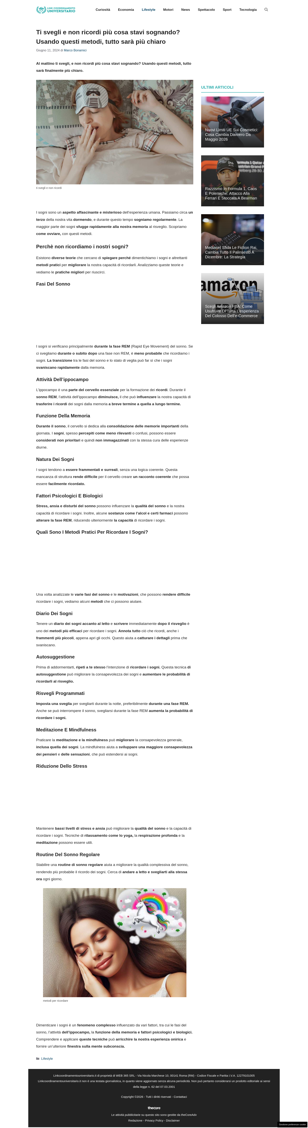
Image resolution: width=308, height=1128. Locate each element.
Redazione (135, 1120)
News (185, 10)
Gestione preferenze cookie (292, 1124)
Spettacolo (206, 10)
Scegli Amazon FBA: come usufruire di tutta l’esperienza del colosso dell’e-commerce (232, 311)
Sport (227, 10)
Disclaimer (173, 1120)
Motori (168, 10)
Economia (126, 10)
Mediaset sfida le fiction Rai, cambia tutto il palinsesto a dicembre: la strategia (231, 252)
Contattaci (180, 1096)
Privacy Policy (154, 1120)
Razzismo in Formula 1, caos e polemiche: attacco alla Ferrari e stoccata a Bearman (231, 193)
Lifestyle (148, 10)
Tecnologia (248, 10)
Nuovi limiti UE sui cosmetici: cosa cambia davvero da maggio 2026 (231, 134)
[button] (266, 10)
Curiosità (103, 10)
